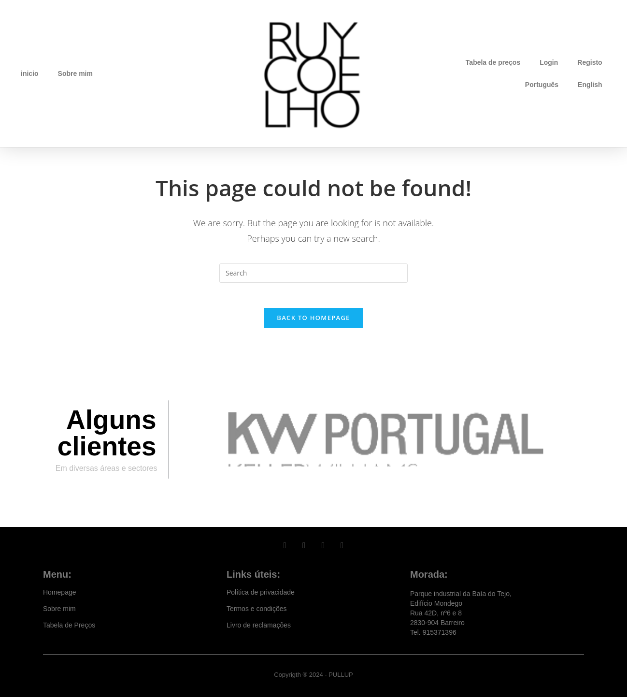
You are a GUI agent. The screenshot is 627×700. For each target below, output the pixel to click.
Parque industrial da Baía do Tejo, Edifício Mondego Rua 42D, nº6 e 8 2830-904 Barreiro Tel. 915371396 (461, 616)
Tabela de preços (493, 62)
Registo (589, 62)
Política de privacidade (261, 595)
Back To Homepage (313, 321)
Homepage (59, 595)
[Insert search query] (313, 273)
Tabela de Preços (69, 628)
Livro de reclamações (259, 628)
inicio (30, 73)
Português (541, 84)
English (590, 84)
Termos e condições (257, 611)
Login (549, 62)
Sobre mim (75, 73)
